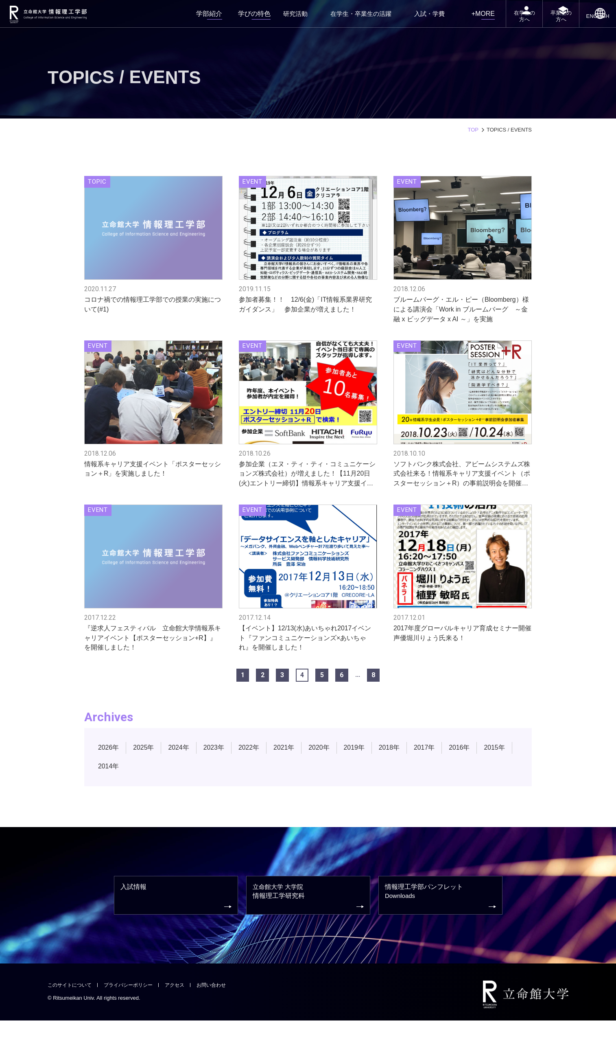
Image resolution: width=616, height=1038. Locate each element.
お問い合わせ (222, 1002)
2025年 (146, 758)
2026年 (109, 758)
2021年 (292, 758)
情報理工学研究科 (309, 912)
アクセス (183, 1002)
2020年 (328, 758)
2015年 (109, 777)
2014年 (146, 777)
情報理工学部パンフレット (441, 911)
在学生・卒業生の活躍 (352, 18)
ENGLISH (594, 25)
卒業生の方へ (549, 23)
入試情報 (177, 911)
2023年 (219, 758)
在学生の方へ (503, 23)
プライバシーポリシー (133, 1002)
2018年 (402, 758)
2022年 (255, 758)
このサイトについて (71, 1002)
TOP (472, 130)
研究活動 (293, 18)
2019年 (365, 758)
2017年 (438, 758)
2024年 (182, 758)
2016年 (474, 758)
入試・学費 (412, 18)
